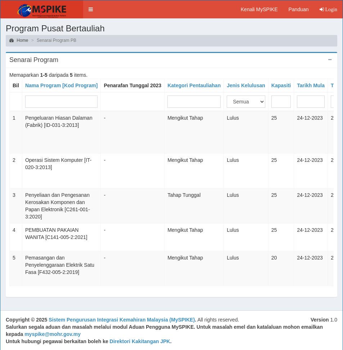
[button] (90, 9)
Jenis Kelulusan (246, 85)
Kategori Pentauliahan (194, 85)
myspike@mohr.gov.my (52, 334)
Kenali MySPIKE (259, 9)
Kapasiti (281, 85)
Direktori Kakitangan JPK (140, 341)
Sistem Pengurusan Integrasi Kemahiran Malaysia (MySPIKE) (122, 320)
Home (18, 40)
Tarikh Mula (311, 85)
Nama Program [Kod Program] (61, 85)
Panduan (298, 9)
